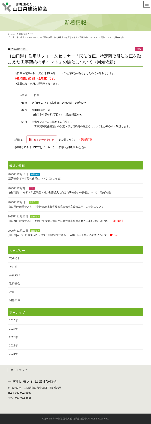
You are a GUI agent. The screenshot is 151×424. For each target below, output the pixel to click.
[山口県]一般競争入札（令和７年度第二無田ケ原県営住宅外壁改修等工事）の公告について (66, 220)
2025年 (13, 320)
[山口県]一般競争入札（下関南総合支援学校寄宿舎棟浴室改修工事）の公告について (56, 206)
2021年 (13, 353)
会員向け (34, 202)
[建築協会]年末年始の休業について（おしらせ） (35, 178)
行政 (139, 49)
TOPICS (14, 258)
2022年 (13, 345)
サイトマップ (19, 370)
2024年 (13, 328)
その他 (13, 266)
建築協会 (35, 174)
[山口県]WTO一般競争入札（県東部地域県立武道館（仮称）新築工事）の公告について (64, 235)
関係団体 (14, 300)
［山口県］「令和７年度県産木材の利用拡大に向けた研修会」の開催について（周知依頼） (60, 192)
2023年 (13, 337)
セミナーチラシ (43, 139)
